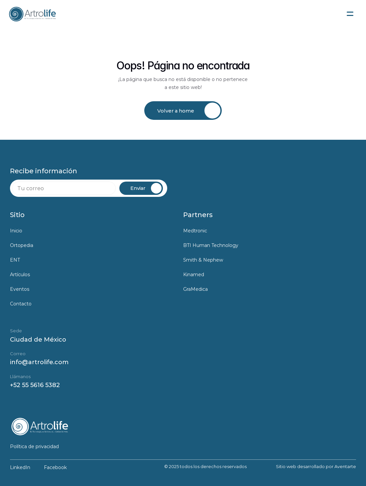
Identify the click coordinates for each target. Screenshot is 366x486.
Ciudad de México (38, 339)
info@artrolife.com (39, 362)
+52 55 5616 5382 (35, 385)
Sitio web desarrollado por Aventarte (316, 466)
